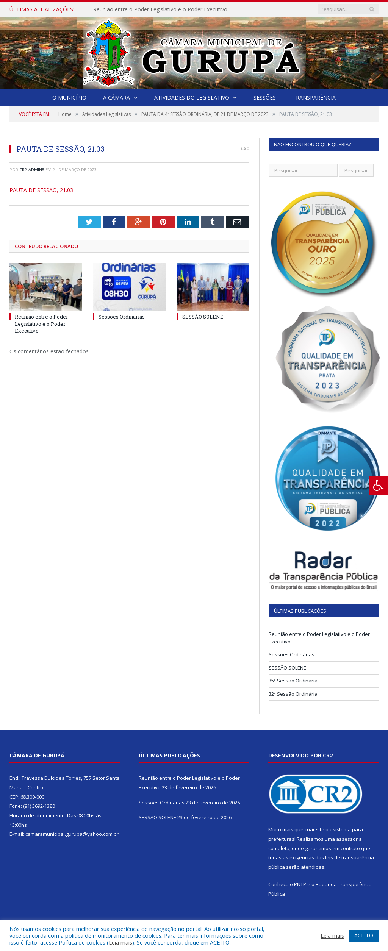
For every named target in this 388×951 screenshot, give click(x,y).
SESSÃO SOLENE (203, 316)
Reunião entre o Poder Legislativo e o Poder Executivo (160, 9)
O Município (69, 97)
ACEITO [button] (363, 935)
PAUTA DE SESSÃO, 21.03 (41, 190)
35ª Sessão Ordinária (293, 680)
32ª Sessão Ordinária (293, 693)
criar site (314, 829)
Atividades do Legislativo (191, 97)
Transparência (314, 97)
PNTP (300, 884)
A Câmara (116, 97)
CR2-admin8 (31, 169)
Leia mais (120, 942)
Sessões (264, 97)
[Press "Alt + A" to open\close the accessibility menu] (378, 485)
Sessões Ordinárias (122, 316)
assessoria (349, 838)
